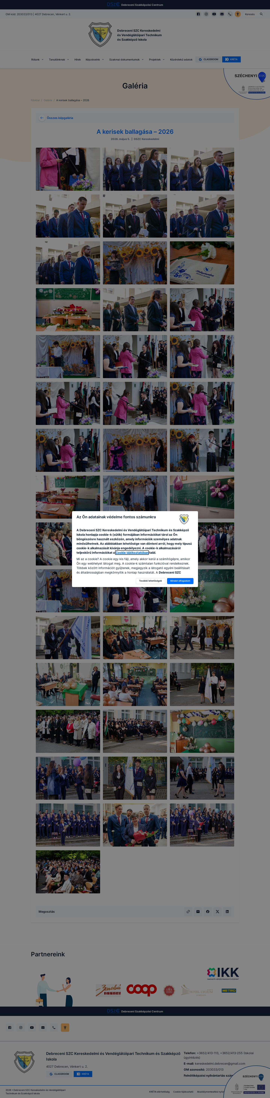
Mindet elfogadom (180, 580)
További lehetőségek (150, 580)
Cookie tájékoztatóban (132, 552)
